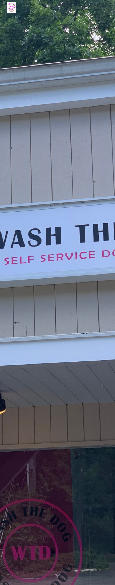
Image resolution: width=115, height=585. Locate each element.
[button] (57, 575)
